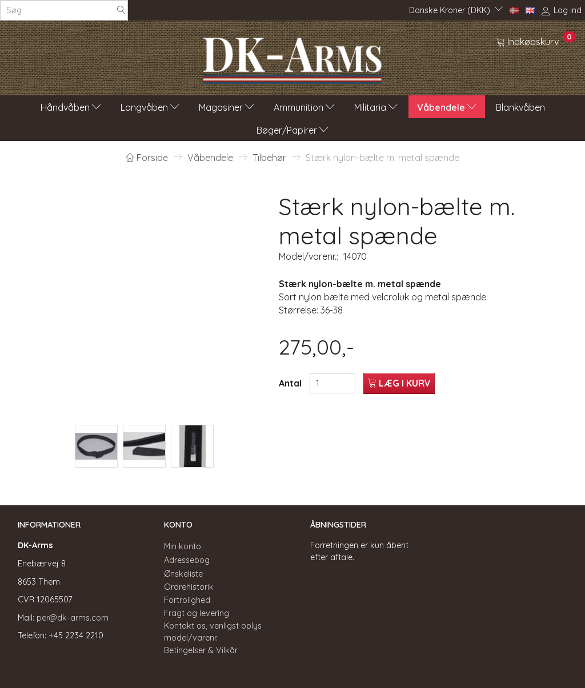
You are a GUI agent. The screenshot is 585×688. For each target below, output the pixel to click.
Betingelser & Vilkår (201, 650)
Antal (291, 383)
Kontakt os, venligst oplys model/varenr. (213, 632)
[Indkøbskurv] (535, 41)
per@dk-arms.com (73, 618)
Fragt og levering (196, 613)
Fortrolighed (187, 600)
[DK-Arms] (292, 58)
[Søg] (121, 11)
